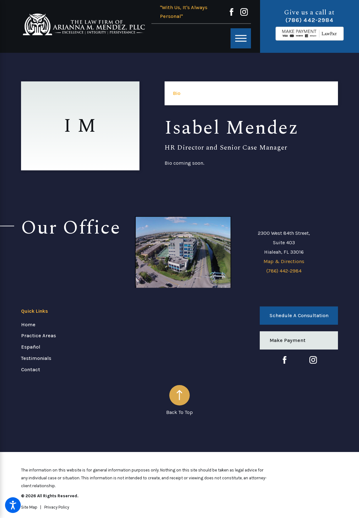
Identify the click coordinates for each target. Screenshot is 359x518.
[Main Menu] (241, 38)
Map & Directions (284, 261)
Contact (30, 369)
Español (30, 347)
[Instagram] (244, 12)
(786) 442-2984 (310, 20)
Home (28, 325)
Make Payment (287, 340)
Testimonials (36, 358)
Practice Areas (38, 336)
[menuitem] (74, 324)
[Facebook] (231, 12)
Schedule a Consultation (299, 315)
